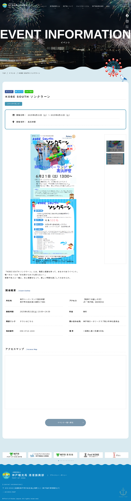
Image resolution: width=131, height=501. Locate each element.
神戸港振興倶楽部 (98, 6)
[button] (58, 460)
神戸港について (68, 6)
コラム (115, 6)
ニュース (35, 6)
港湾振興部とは (55, 6)
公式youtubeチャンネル (127, 32)
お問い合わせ (124, 6)
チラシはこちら (26, 321)
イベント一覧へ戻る (66, 422)
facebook (127, 15)
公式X (127, 27)
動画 (108, 6)
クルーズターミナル (82, 6)
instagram (127, 21)
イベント (44, 6)
